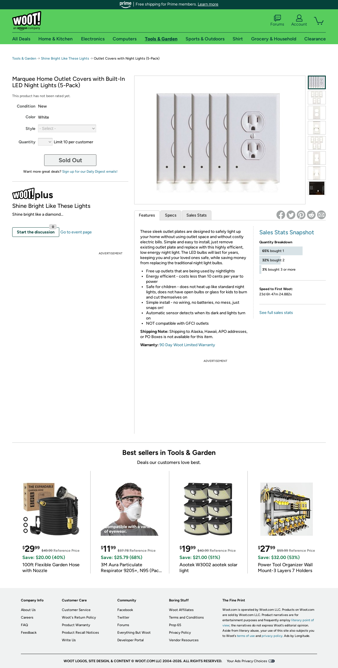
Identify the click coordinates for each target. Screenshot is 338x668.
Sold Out (70, 160)
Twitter (123, 617)
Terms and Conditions (186, 617)
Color (30, 117)
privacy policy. (272, 636)
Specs (171, 215)
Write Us (69, 640)
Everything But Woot (134, 633)
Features (147, 215)
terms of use (246, 636)
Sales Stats (196, 215)
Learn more (208, 4)
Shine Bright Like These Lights (65, 58)
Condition (26, 106)
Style (30, 128)
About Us (28, 610)
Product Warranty (76, 625)
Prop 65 (175, 625)
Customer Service (76, 610)
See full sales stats (276, 312)
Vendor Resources (184, 640)
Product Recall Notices (80, 633)
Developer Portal (130, 640)
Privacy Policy (180, 633)
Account (299, 21)
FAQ (24, 625)
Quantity (27, 142)
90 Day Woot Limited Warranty (187, 344)
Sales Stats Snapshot (286, 232)
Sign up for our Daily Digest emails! (90, 171)
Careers (27, 617)
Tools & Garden (24, 58)
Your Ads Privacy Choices (247, 661)
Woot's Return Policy (79, 617)
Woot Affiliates (181, 610)
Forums (277, 21)
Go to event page (76, 232)
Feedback (29, 633)
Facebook (125, 610)
